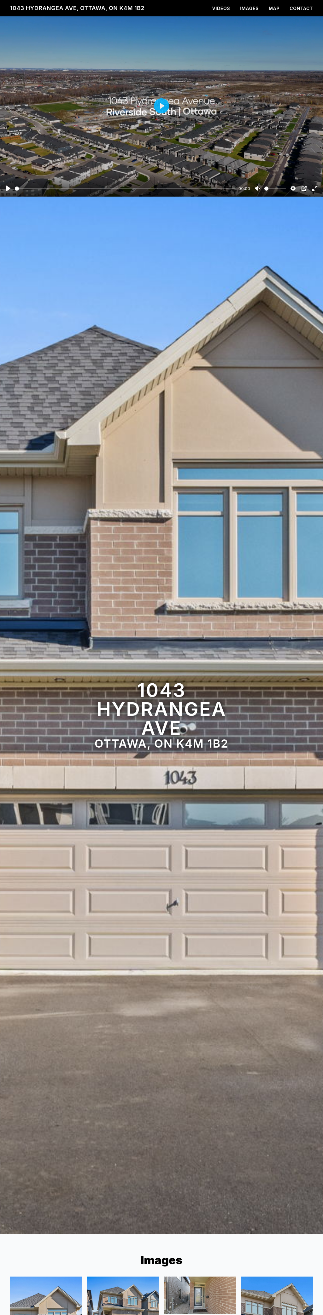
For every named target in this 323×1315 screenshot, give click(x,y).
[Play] (8, 188)
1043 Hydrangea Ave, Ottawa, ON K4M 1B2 (77, 8)
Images (249, 8)
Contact (301, 8)
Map (274, 8)
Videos (221, 8)
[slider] (125, 189)
